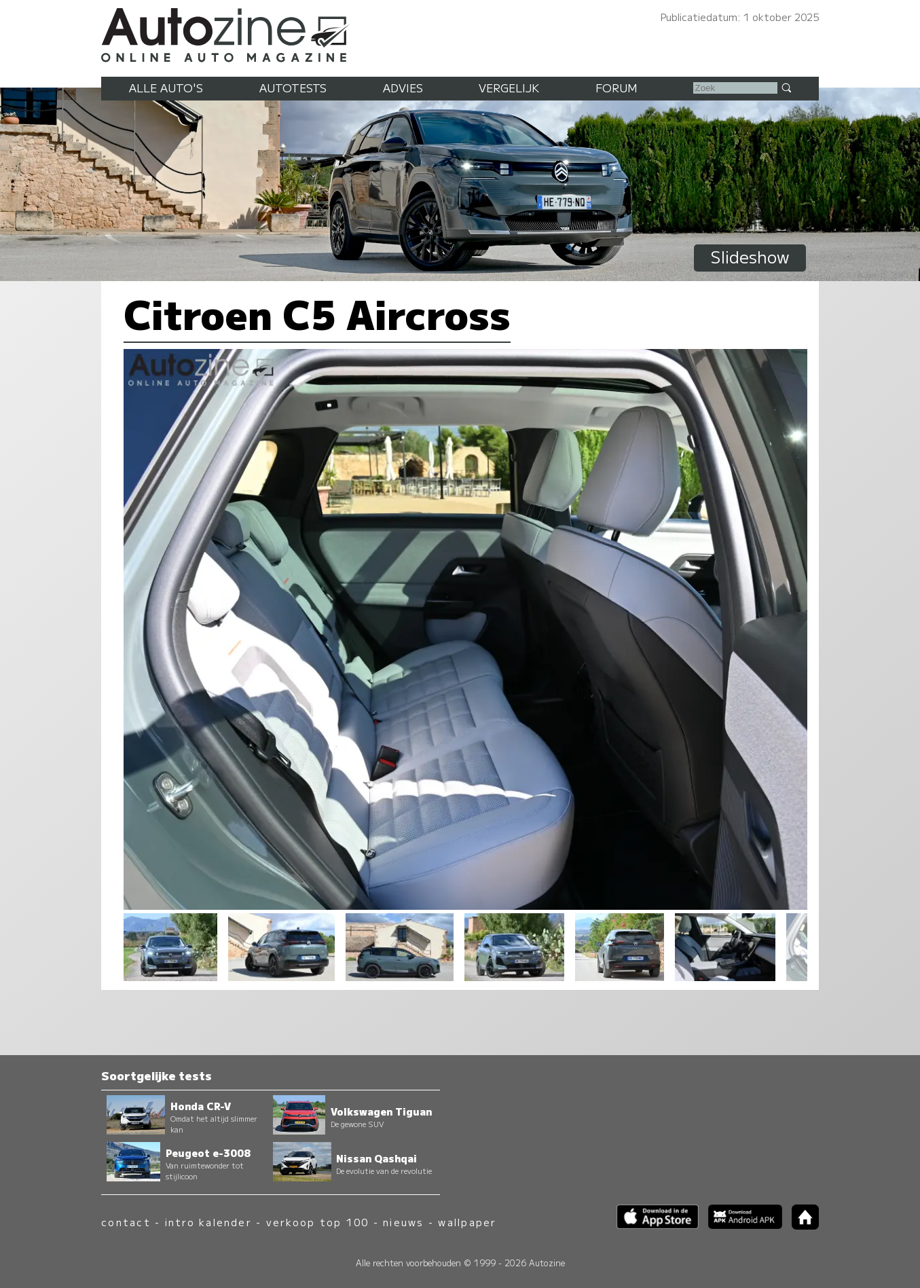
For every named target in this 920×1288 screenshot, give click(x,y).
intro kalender (208, 1222)
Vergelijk (509, 87)
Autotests (293, 87)
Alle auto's (166, 87)
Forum (616, 87)
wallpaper (467, 1222)
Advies (403, 87)
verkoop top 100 (317, 1222)
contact (126, 1222)
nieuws (403, 1222)
